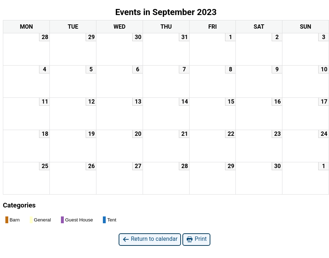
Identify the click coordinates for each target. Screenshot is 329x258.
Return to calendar (149, 239)
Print (196, 239)
